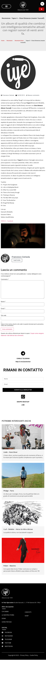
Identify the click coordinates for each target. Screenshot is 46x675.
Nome (3, 301)
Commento (5, 279)
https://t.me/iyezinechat (23, 361)
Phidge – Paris (8, 491)
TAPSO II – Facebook (7, 221)
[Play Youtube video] (23, 235)
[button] (6, 6)
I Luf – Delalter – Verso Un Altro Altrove (18, 529)
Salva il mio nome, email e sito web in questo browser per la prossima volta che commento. (22, 324)
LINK (23, 405)
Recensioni (9, 40)
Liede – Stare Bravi (10, 452)
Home (2, 40)
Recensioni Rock (19, 40)
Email (3, 308)
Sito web (3, 315)
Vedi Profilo (16, 260)
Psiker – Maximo (9, 566)
